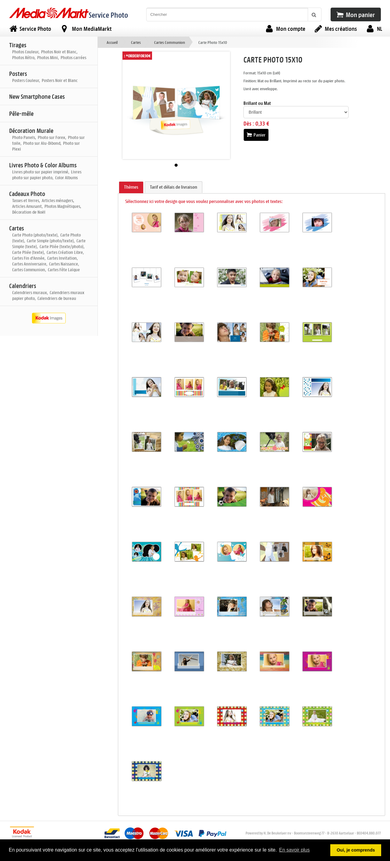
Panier (256, 135)
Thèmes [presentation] (131, 187)
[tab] (131, 187)
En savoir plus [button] (294, 849)
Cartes (136, 42)
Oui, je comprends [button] (356, 850)
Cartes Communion (169, 42)
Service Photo (108, 14)
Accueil (112, 42)
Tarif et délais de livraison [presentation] (173, 187)
